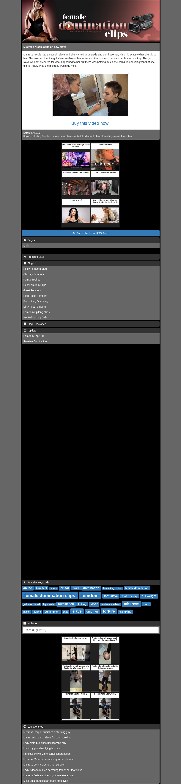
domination (91, 588)
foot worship (130, 596)
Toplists (29, 330)
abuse (98, 136)
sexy (65, 612)
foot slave (111, 596)
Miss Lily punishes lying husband (42, 748)
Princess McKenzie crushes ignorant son (47, 753)
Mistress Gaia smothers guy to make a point (48, 775)
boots (54, 588)
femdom (90, 595)
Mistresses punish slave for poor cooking (47, 737)
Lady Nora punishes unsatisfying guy (44, 742)
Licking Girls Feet (42, 136)
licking (82, 604)
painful (117, 136)
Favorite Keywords (36, 582)
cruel (76, 588)
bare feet (41, 588)
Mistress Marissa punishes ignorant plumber (49, 759)
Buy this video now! (90, 123)
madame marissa (110, 604)
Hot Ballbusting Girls (35, 317)
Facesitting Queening (35, 301)
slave (77, 611)
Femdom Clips (31, 279)
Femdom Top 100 (33, 335)
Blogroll (29, 263)
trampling (125, 611)
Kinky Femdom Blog (35, 268)
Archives (30, 623)
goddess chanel (31, 604)
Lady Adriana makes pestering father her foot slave (52, 769)
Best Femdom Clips (34, 284)
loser (93, 604)
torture (109, 611)
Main (26, 245)
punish (37, 612)
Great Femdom (32, 290)
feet (120, 588)
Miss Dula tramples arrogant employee (45, 780)
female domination (136, 588)
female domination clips (64, 136)
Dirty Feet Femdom (34, 306)
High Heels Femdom (35, 295)
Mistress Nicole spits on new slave (44, 46)
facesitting (107, 136)
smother (92, 611)
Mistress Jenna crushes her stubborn (44, 764)
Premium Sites (34, 256)
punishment (52, 611)
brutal (80, 136)
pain (146, 604)
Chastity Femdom (33, 274)
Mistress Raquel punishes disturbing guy (46, 732)
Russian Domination (35, 341)
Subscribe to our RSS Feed (90, 233)
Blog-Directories (34, 324)
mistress (131, 604)
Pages (29, 240)
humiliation (126, 136)
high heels (48, 604)
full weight (89, 136)
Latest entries (33, 726)
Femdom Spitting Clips (36, 312)
